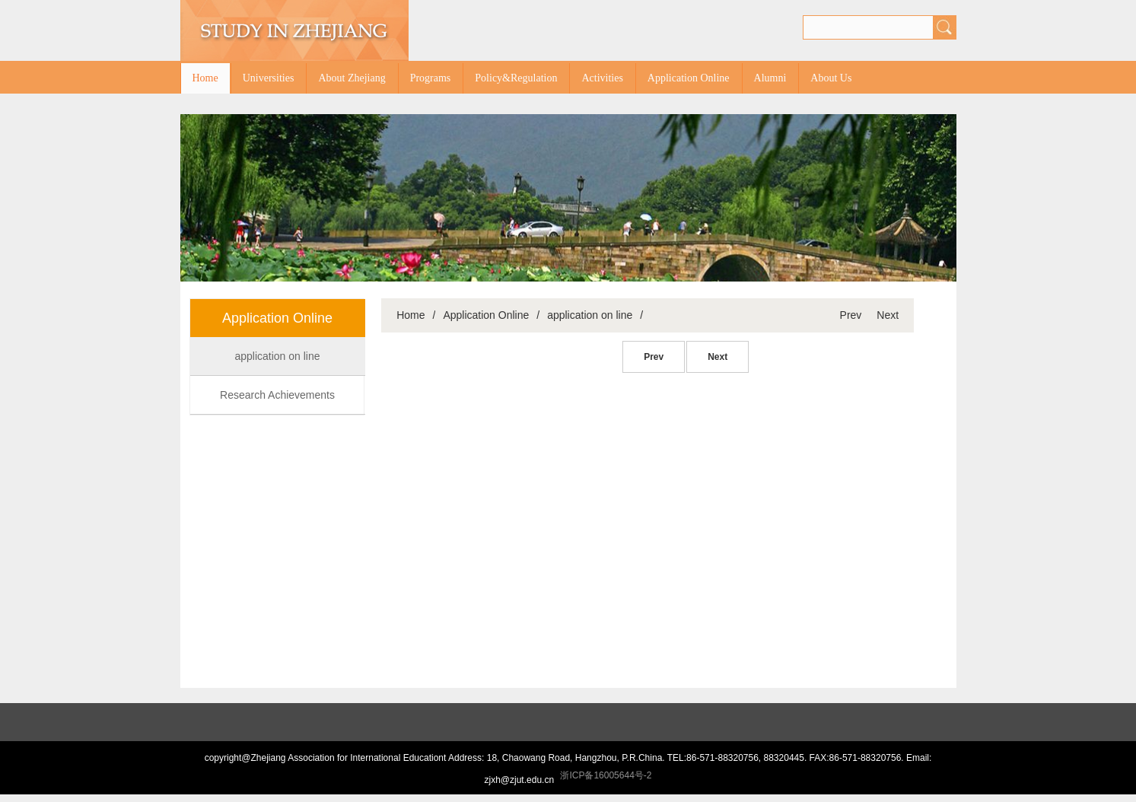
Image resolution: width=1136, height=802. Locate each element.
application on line (277, 356)
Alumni (770, 78)
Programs (430, 78)
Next (888, 315)
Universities (268, 78)
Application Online (689, 78)
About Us (830, 78)
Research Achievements (277, 395)
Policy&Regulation (516, 78)
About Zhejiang (351, 78)
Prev (851, 315)
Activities (601, 78)
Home (205, 78)
